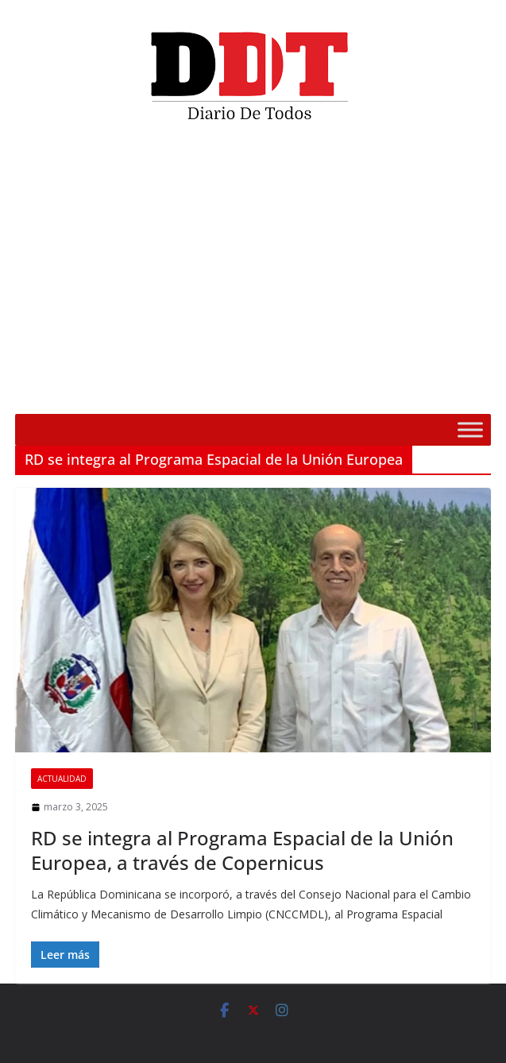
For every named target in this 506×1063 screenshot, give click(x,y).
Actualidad (62, 778)
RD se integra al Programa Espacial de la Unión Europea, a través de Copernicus (242, 850)
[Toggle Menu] (470, 429)
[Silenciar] (445, 392)
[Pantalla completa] (470, 392)
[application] (253, 274)
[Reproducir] (36, 392)
